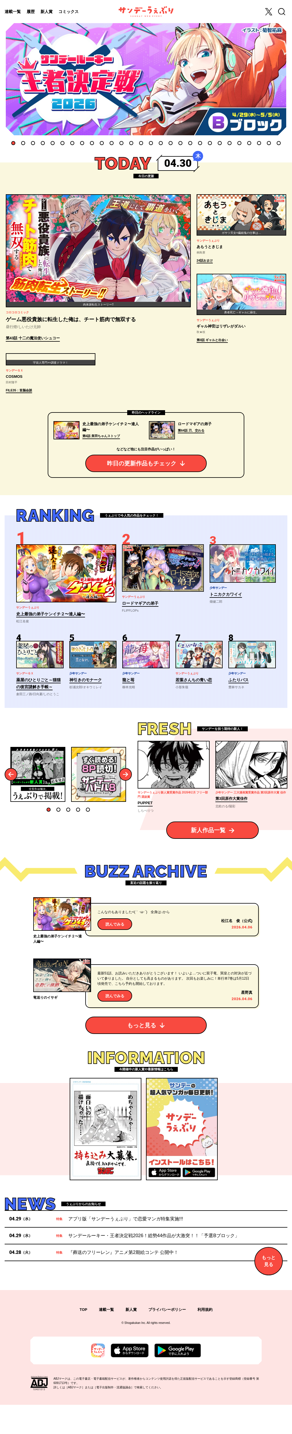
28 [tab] (279, 143)
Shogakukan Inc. (135, 1352)
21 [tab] (210, 143)
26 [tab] (259, 143)
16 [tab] (161, 143)
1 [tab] (13, 143)
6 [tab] (62, 143)
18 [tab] (180, 143)
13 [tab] (131, 143)
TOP (83, 1339)
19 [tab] (190, 143)
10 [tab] (102, 143)
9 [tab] (92, 143)
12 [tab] (121, 143)
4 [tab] (43, 143)
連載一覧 (13, 11)
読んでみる (115, 953)
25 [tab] (249, 143)
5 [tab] (53, 143)
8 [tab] (82, 143)
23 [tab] (229, 143)
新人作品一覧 (208, 859)
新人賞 (46, 11)
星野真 (246, 1022)
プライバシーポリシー (167, 1339)
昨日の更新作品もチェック (141, 492)
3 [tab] (33, 143)
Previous (11, 804)
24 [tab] (239, 143)
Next (125, 804)
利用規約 (204, 1339)
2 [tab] (23, 143)
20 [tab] (200, 143)
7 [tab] (72, 143)
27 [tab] (269, 143)
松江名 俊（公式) (236, 950)
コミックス (68, 11)
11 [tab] (112, 143)
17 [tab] (170, 143)
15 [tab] (151, 143)
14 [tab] (141, 143)
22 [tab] (220, 143)
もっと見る (141, 1055)
